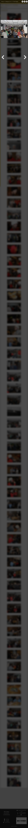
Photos (2, 1)
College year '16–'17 (8, 1)
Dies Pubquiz (16, 1)
